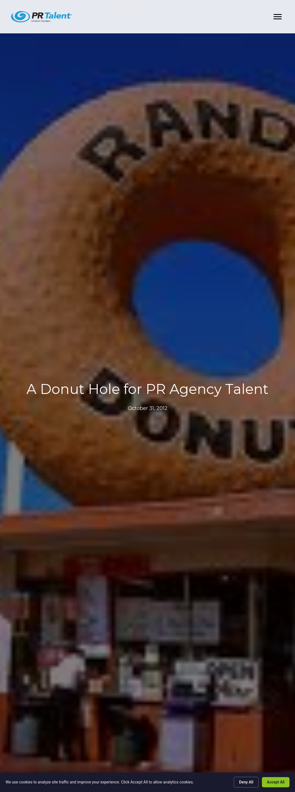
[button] (277, 17)
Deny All (246, 782)
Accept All (276, 782)
